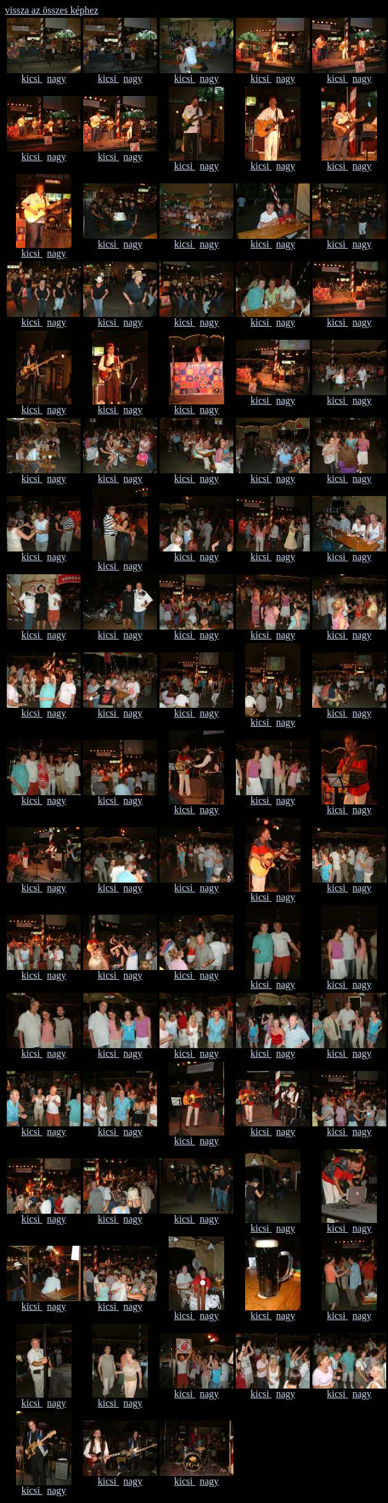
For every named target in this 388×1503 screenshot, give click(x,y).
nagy (56, 78)
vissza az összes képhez (52, 10)
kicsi (32, 78)
